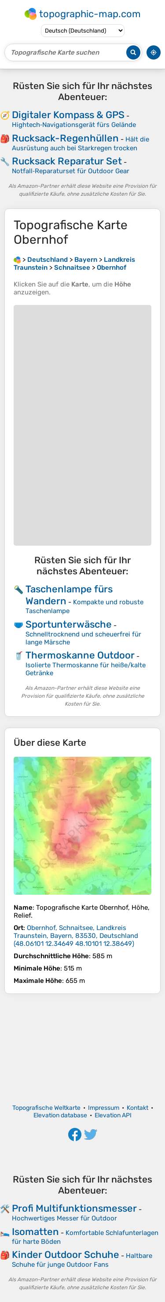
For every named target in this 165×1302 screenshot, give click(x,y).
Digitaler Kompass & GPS (68, 115)
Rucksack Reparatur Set (67, 161)
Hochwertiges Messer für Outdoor (64, 1218)
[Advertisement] (82, 1049)
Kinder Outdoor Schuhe (65, 1255)
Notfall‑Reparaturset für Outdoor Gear (70, 171)
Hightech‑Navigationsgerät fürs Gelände (74, 125)
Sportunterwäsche (69, 624)
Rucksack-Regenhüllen (65, 138)
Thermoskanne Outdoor (80, 655)
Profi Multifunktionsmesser (74, 1208)
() (76, 936)
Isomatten (35, 1232)
